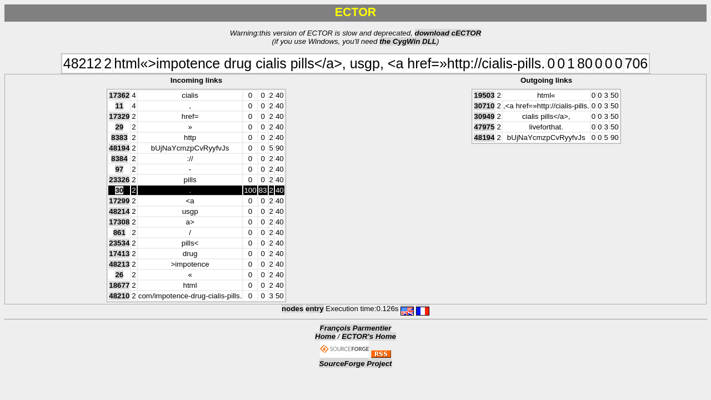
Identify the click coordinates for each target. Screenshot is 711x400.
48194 (119, 148)
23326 (119, 180)
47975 (484, 127)
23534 (119, 243)
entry (315, 308)
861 (119, 232)
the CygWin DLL (408, 41)
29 (119, 127)
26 (119, 275)
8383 (119, 137)
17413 (119, 253)
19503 (484, 95)
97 (119, 169)
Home (325, 336)
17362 (119, 95)
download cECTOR (448, 33)
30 (119, 190)
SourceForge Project (355, 363)
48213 (119, 264)
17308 (119, 222)
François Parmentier (356, 328)
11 (119, 106)
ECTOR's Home (369, 336)
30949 (484, 116)
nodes (292, 308)
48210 (119, 296)
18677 (119, 285)
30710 (484, 106)
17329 (119, 116)
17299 (119, 201)
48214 (119, 211)
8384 (119, 158)
